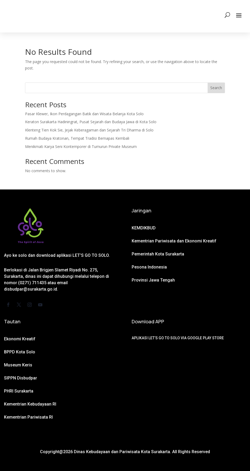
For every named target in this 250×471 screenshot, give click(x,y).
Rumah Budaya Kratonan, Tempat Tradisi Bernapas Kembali (77, 138)
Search (216, 87)
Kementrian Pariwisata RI (28, 417)
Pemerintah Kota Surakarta (158, 254)
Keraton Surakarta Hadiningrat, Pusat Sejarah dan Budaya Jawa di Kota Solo (90, 121)
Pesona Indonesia (149, 267)
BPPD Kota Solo (19, 351)
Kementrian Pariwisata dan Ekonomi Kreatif (174, 240)
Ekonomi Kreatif (19, 338)
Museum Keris (18, 364)
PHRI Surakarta (18, 391)
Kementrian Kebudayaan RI (30, 404)
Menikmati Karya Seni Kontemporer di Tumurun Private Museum (81, 146)
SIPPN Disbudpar (20, 378)
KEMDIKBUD (144, 227)
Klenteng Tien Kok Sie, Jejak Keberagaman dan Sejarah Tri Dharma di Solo (89, 130)
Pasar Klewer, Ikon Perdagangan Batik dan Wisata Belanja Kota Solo (84, 113)
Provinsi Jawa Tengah (153, 280)
